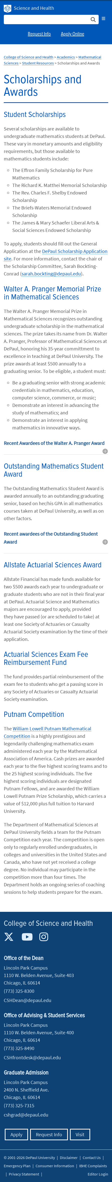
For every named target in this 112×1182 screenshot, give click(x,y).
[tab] (56, 447)
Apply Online (72, 34)
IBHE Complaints (93, 1165)
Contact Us (92, 1157)
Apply (16, 1134)
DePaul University (7, 9)
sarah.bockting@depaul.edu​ (51, 273)
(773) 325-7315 (19, 1105)
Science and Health (34, 8)
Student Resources (38, 62)
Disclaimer (69, 1157)
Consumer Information (55, 1165)
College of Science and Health (28, 56)
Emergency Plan (17, 1165)
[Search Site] (51, 19)
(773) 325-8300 (19, 991)
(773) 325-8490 (19, 1048)
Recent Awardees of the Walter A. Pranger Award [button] (54, 443)
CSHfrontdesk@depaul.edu (32, 1057)
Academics (66, 56)
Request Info (39, 34)
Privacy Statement (24, 1174)
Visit (80, 1134)
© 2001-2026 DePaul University (29, 1157)
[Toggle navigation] (103, 18)
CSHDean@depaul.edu (27, 1000)
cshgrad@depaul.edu (26, 1115)
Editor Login (98, 1174)
